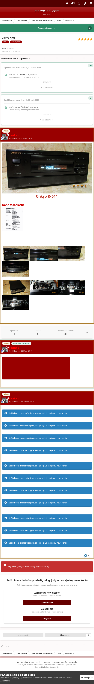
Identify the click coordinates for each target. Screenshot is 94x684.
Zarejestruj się (47, 602)
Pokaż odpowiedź (47, 87)
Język (39, 662)
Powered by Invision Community (47, 667)
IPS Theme (21, 662)
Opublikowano (20, 138)
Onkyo (17, 51)
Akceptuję (87, 678)
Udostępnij (23, 635)
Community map (45, 28)
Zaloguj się (47, 619)
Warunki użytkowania (48, 678)
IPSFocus (30, 662)
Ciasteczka (73, 662)
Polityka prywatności (59, 662)
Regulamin (61, 678)
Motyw (47, 662)
